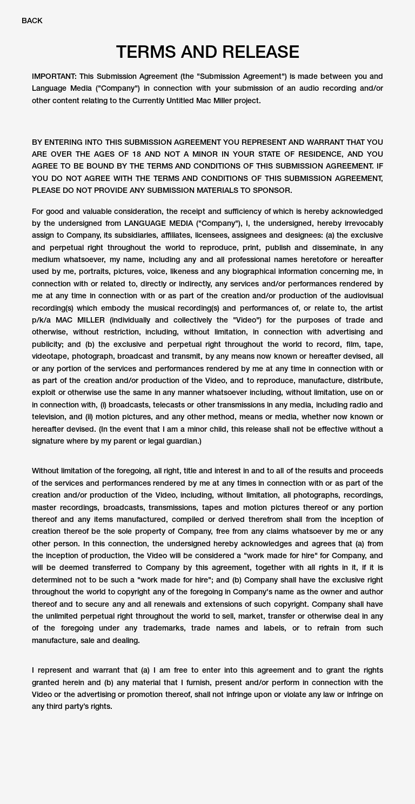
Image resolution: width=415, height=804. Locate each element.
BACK (32, 20)
